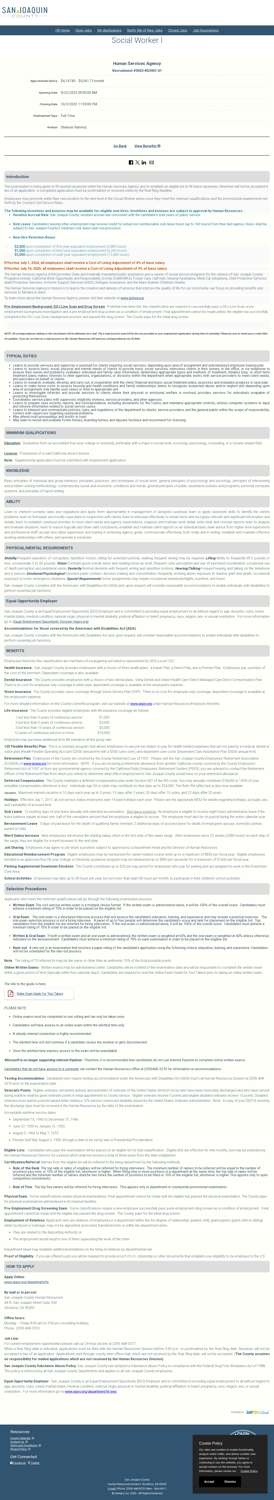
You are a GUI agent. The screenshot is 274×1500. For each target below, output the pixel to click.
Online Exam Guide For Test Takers (40, 994)
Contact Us (17, 1441)
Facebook (18, 1463)
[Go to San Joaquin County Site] (24, 12)
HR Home (62, 30)
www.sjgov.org (141, 704)
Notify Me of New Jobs (144, 30)
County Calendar (20, 1438)
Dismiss (230, 1481)
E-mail (111, 1488)
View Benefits (145, 146)
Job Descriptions (206, 30)
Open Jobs (83, 30)
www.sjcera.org (35, 764)
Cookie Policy (210, 1443)
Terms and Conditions (24, 1445)
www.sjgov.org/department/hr (26, 1282)
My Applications (109, 30)
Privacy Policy (18, 1449)
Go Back (120, 146)
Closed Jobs (177, 30)
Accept (209, 1481)
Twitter (34, 1463)
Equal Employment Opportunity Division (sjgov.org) (51, 622)
